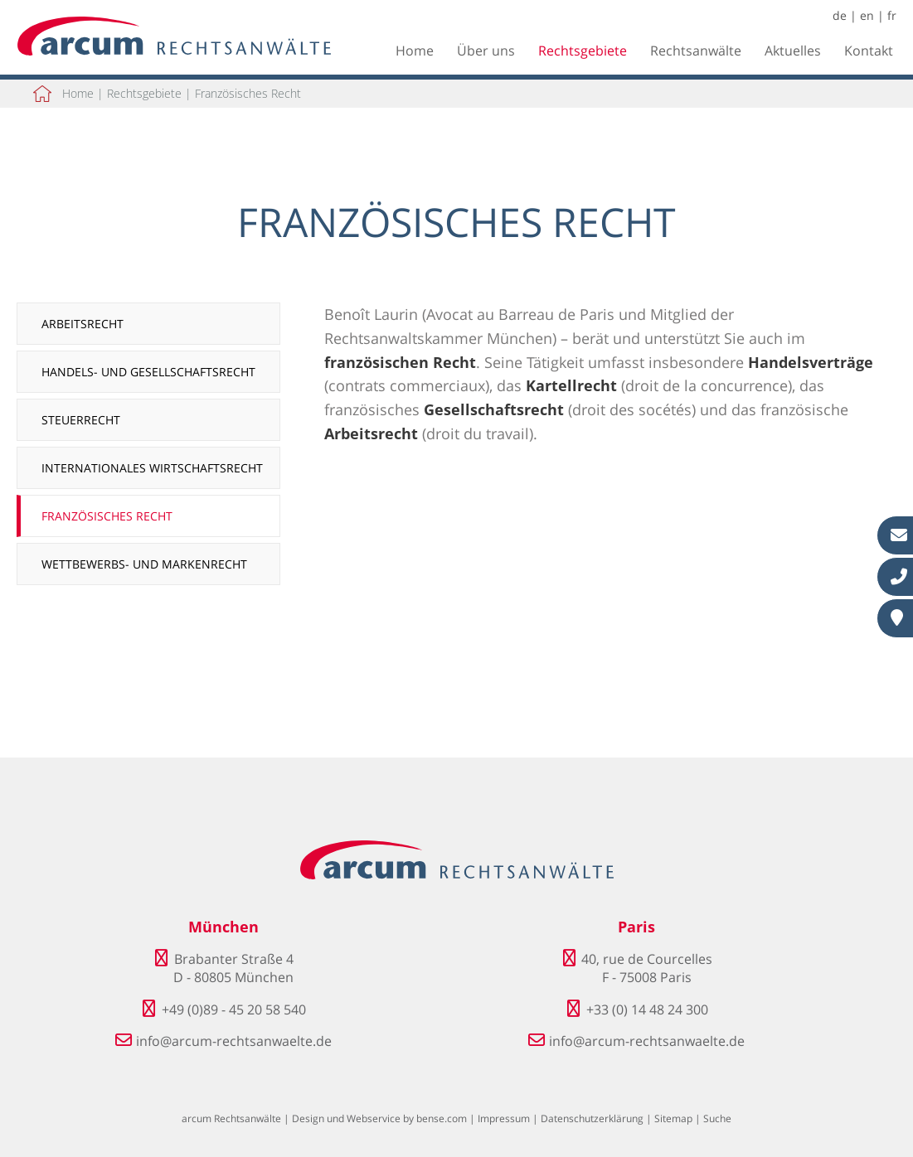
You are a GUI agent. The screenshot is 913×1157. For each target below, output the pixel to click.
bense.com (441, 1118)
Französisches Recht (248, 93)
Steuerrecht (80, 420)
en (867, 15)
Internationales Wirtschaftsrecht (152, 468)
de (840, 15)
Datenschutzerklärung (592, 1118)
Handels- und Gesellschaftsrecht (148, 372)
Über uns (486, 50)
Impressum (504, 1118)
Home (415, 50)
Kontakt (868, 50)
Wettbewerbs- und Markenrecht (144, 564)
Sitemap (673, 1118)
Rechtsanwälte (695, 50)
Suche (717, 1118)
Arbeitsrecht (82, 324)
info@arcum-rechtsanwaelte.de (234, 1041)
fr (891, 15)
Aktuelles (793, 50)
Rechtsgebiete (582, 50)
